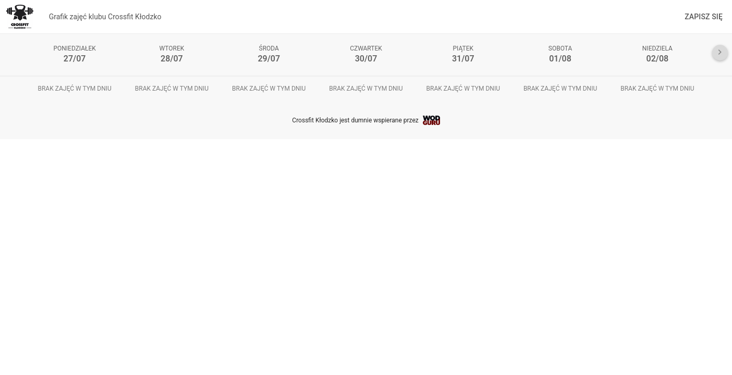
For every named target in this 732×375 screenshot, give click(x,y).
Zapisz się (704, 16)
